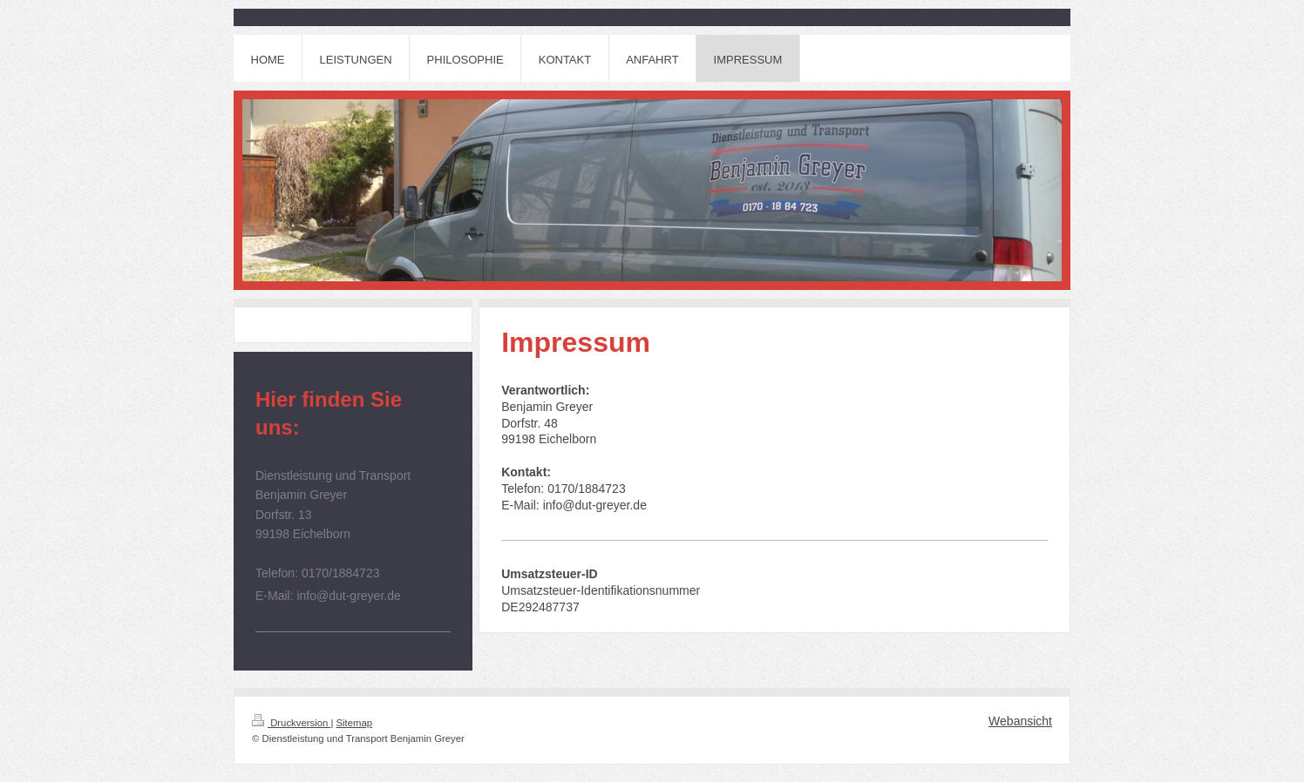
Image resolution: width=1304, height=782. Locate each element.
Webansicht (1020, 721)
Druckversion (291, 723)
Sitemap (354, 723)
